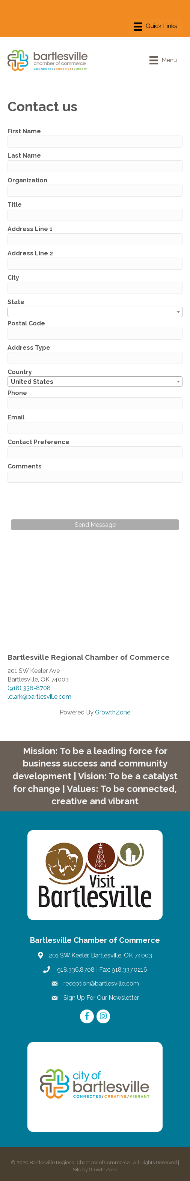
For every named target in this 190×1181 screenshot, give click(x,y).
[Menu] (155, 26)
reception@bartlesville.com (101, 983)
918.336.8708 (75, 969)
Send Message (95, 524)
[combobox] (95, 312)
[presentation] (68, 501)
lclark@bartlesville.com (39, 696)
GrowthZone (112, 712)
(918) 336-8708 (29, 688)
